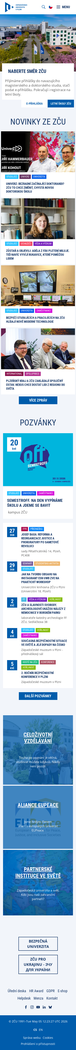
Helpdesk (24, 998)
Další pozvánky (38, 696)
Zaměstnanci (43, 310)
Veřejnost (55, 599)
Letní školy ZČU (61, 103)
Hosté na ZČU (30, 662)
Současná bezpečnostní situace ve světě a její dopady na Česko (44, 643)
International (14, 373)
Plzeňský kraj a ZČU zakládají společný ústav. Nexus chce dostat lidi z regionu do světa (35, 385)
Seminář (27, 563)
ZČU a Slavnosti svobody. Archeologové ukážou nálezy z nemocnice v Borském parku (43, 609)
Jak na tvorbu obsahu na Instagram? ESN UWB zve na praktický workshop (40, 578)
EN (41, 1029)
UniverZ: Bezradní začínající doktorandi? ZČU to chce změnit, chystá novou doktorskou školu (35, 187)
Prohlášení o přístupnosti (38, 1044)
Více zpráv (38, 400)
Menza (38, 998)
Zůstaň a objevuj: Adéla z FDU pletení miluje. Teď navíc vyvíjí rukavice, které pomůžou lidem (37, 254)
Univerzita (39, 176)
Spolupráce (32, 373)
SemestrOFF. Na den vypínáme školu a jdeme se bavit (35, 503)
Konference (47, 662)
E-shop (62, 991)
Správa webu (32, 1038)
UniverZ (25, 176)
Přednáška (36, 529)
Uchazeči (26, 243)
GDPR (50, 991)
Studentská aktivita (47, 563)
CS (35, 1029)
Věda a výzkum (43, 243)
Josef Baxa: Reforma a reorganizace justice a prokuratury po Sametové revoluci (40, 540)
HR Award (36, 991)
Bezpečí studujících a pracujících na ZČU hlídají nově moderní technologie (35, 320)
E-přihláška (34, 103)
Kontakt (52, 998)
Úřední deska (17, 991)
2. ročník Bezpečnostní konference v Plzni (37, 675)
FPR (25, 529)
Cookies (48, 1038)
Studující (11, 176)
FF (24, 599)
